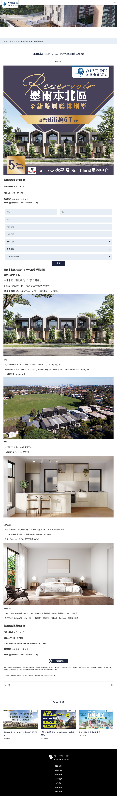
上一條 (6, 685)
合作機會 (58, 783)
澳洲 (11, 41)
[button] (111, 724)
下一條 (110, 685)
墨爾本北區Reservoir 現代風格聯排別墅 (29, 41)
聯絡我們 (58, 791)
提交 (58, 263)
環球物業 (58, 766)
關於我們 (58, 774)
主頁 (6, 41)
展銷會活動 (58, 770)
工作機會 (58, 779)
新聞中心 (58, 787)
